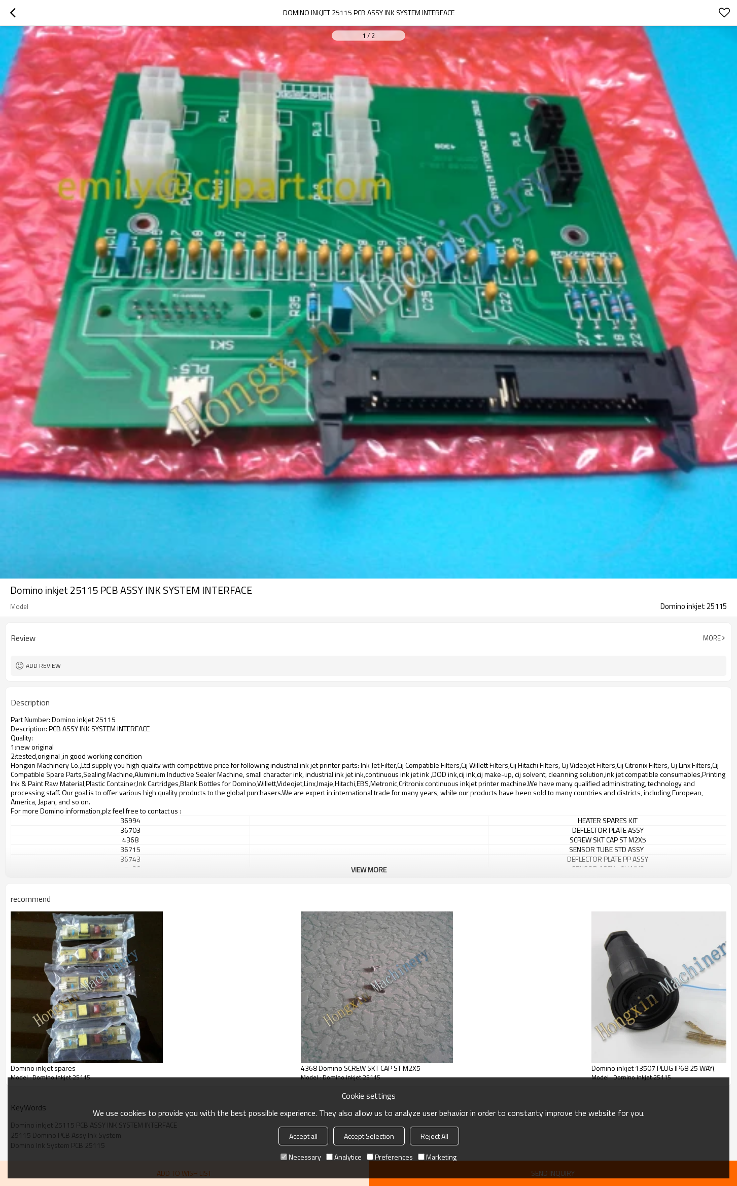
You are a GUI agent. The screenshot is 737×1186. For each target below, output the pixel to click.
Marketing (437, 1156)
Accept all (303, 1136)
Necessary (300, 1156)
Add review (43, 665)
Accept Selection (369, 1136)
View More (369, 869)
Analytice (344, 1156)
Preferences (390, 1156)
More (712, 638)
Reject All (434, 1136)
